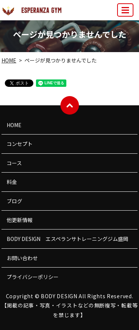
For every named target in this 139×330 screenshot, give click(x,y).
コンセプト (20, 143)
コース (14, 163)
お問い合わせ (22, 258)
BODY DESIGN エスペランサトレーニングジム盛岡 (67, 238)
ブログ (14, 201)
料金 (12, 182)
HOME (8, 60)
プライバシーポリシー (33, 276)
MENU (125, 13)
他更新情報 (20, 220)
